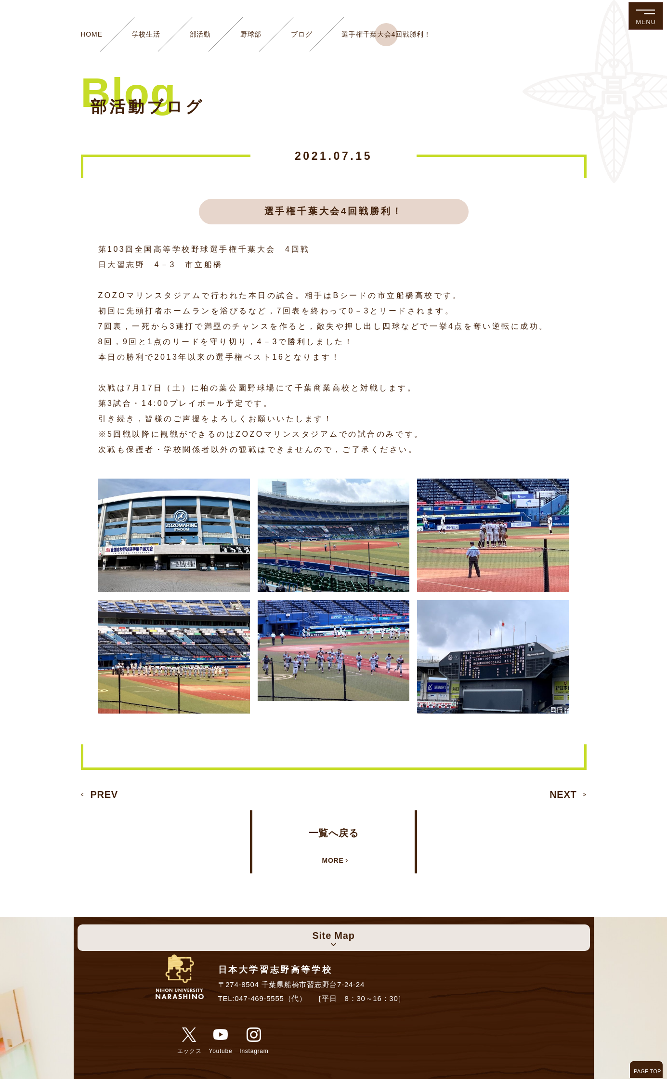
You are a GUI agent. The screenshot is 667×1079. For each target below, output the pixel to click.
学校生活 (146, 34)
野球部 (251, 34)
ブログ (301, 34)
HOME (92, 34)
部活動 (200, 34)
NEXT (562, 794)
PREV (104, 794)
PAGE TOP (647, 1071)
